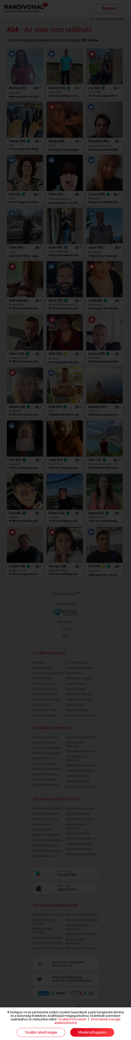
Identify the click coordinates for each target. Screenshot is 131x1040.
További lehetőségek (41, 1032)
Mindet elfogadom (92, 1032)
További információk (72, 1019)
